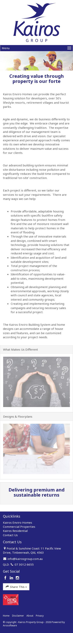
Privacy (40, 615)
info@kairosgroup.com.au (25, 559)
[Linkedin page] (12, 578)
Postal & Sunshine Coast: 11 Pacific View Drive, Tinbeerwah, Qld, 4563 (32, 550)
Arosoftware (10, 625)
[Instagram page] (17, 578)
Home (6, 615)
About (29, 615)
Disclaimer (18, 615)
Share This (16, 587)
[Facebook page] (6, 578)
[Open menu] (36, 48)
